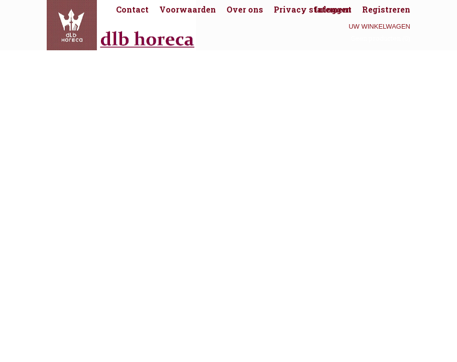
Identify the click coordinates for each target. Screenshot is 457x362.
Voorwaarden (187, 9)
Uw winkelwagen (379, 26)
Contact (132, 9)
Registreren (386, 9)
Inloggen (333, 9)
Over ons (244, 9)
